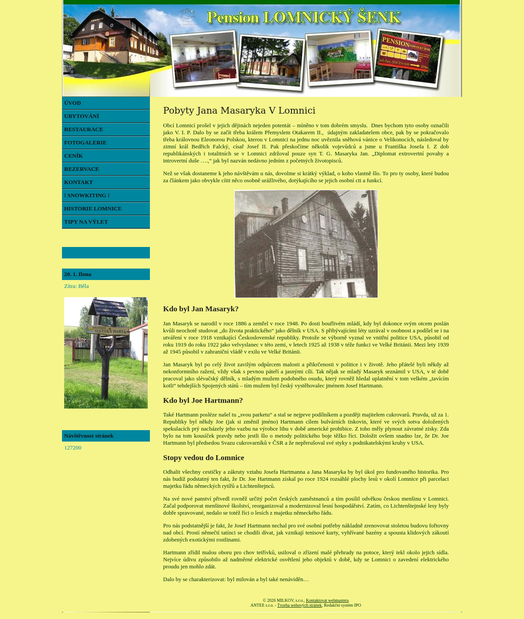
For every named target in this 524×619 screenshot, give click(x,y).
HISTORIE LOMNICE (93, 208)
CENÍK (73, 155)
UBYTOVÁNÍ (81, 116)
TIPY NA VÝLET (86, 221)
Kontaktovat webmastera (327, 600)
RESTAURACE (83, 129)
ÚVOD (72, 102)
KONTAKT (78, 182)
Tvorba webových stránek (299, 605)
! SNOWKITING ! (86, 195)
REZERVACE (81, 169)
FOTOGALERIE (85, 142)
